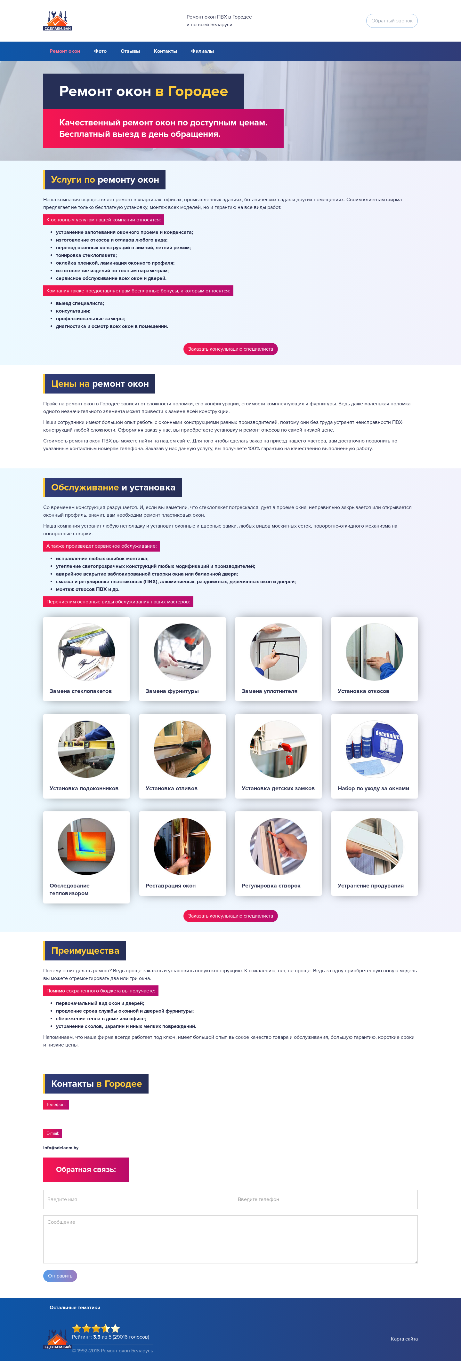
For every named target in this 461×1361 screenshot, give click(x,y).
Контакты (165, 51)
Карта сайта (404, 1339)
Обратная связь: (86, 1169)
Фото (100, 51)
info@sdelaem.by (60, 1147)
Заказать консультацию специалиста (230, 349)
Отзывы (130, 51)
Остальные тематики (75, 1307)
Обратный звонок (392, 21)
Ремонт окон (65, 51)
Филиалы (202, 51)
